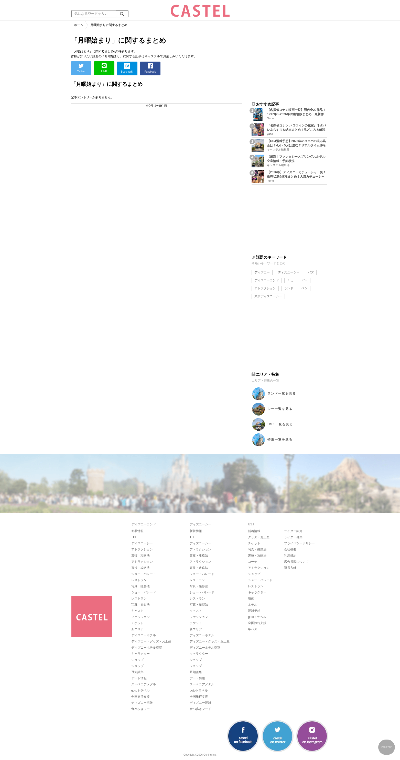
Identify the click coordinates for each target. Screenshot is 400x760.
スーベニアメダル (143, 684)
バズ (311, 272)
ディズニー (262, 272)
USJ (280, 424)
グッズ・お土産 (258, 537)
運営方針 (290, 568)
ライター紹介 (293, 531)
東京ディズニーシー (268, 296)
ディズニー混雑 (142, 703)
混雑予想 (254, 611)
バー (304, 280)
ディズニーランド (266, 280)
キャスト (137, 611)
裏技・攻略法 (140, 555)
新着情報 (137, 531)
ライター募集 (293, 537)
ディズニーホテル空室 (146, 647)
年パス (252, 629)
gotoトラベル (140, 690)
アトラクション (265, 288)
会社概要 (290, 549)
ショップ (137, 660)
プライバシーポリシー (299, 543)
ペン (304, 288)
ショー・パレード (143, 574)
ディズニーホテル (143, 635)
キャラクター (140, 653)
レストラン (139, 580)
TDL (134, 537)
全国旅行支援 (140, 696)
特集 (280, 439)
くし (290, 280)
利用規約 (290, 555)
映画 (251, 598)
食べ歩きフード (142, 709)
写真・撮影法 (140, 586)
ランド (288, 288)
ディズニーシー (288, 272)
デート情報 (139, 678)
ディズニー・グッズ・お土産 (151, 641)
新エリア (137, 629)
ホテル (252, 604)
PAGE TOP (386, 747)
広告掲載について (296, 561)
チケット (137, 623)
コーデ (252, 561)
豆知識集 (137, 672)
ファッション (140, 617)
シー (280, 409)
